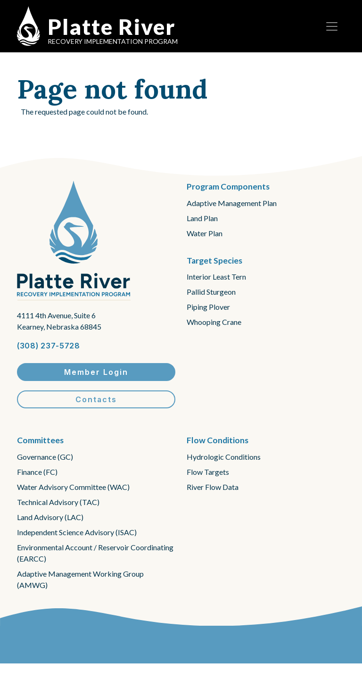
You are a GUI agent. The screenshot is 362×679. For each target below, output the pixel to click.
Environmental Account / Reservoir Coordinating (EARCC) (95, 553)
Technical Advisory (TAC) (58, 501)
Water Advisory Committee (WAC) (73, 486)
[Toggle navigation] (332, 26)
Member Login (96, 372)
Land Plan (202, 218)
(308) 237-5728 (48, 345)
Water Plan (204, 233)
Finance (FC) (37, 471)
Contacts (96, 399)
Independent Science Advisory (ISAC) (77, 532)
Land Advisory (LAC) (50, 517)
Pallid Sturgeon (211, 291)
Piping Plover (208, 306)
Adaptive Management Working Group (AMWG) (80, 579)
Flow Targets (208, 471)
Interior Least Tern (216, 276)
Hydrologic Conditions (224, 456)
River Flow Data (213, 486)
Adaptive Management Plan (232, 203)
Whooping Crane (214, 321)
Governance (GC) (45, 456)
